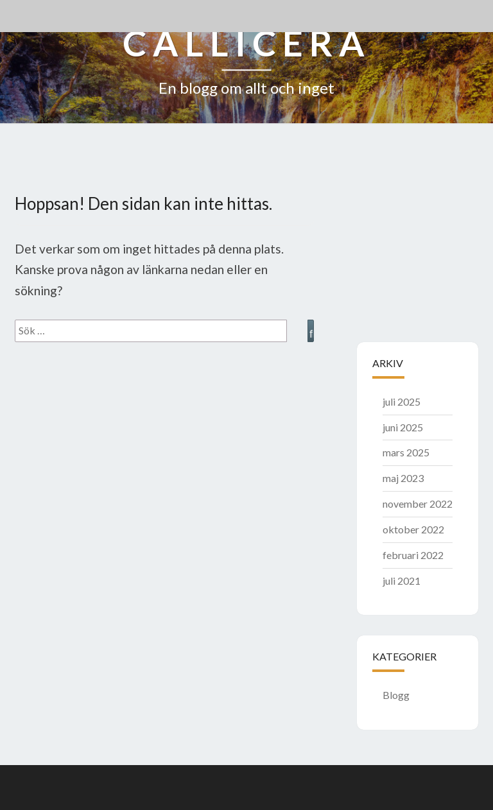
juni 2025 (403, 427)
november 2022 (418, 503)
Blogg (396, 695)
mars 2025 (406, 452)
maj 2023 (403, 478)
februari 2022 (413, 555)
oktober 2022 (413, 529)
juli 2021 (401, 580)
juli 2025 (401, 401)
